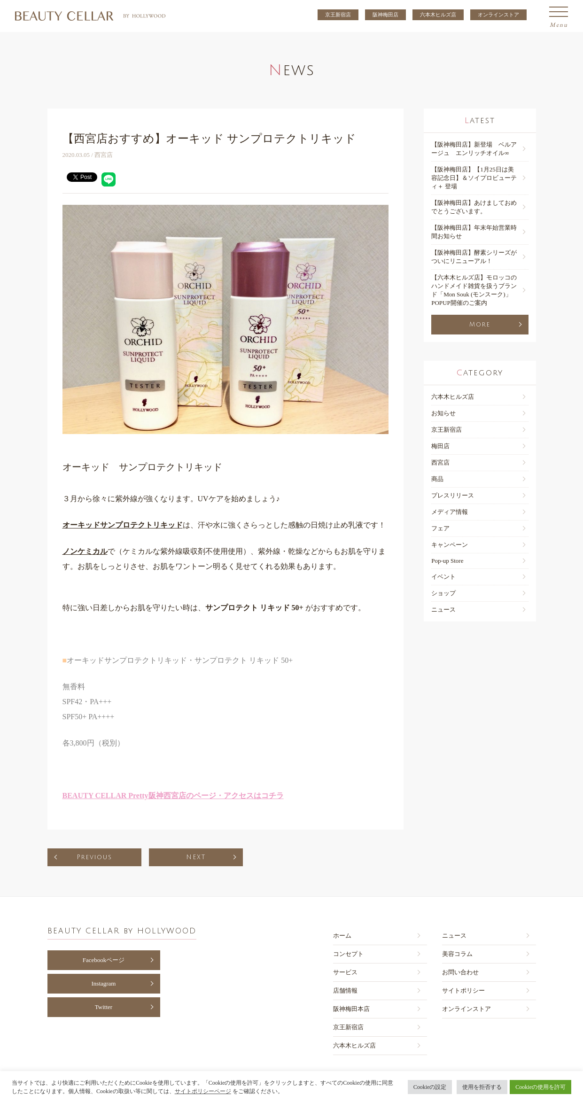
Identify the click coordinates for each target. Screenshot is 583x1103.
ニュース (443, 609)
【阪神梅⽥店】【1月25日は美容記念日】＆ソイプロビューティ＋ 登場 (474, 178)
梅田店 (440, 446)
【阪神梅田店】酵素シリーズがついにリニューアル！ (474, 256)
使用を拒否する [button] (482, 1087)
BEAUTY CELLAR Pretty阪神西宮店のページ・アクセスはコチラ (173, 796)
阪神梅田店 (385, 14)
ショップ (443, 593)
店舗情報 (345, 990)
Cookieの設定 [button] (430, 1087)
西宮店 (440, 462)
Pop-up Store (447, 560)
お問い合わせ (460, 972)
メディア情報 (449, 511)
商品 (437, 478)
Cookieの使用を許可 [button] (540, 1087)
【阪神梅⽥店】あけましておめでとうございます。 (474, 207)
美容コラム (457, 953)
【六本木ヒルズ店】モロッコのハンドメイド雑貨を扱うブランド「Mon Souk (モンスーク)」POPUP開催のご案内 (474, 290)
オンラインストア (498, 14)
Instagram (104, 983)
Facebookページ (104, 959)
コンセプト (348, 953)
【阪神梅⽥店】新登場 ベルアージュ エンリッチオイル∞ (474, 148)
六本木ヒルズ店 (438, 14)
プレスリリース (452, 495)
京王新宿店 (338, 14)
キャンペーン (449, 544)
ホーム (342, 935)
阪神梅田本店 (351, 1008)
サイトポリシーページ (203, 1091)
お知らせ (443, 413)
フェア (440, 528)
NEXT (196, 857)
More (479, 324)
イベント (443, 576)
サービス (345, 972)
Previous (94, 857)
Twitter (103, 1006)
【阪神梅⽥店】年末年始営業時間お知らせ (474, 232)
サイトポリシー (463, 990)
